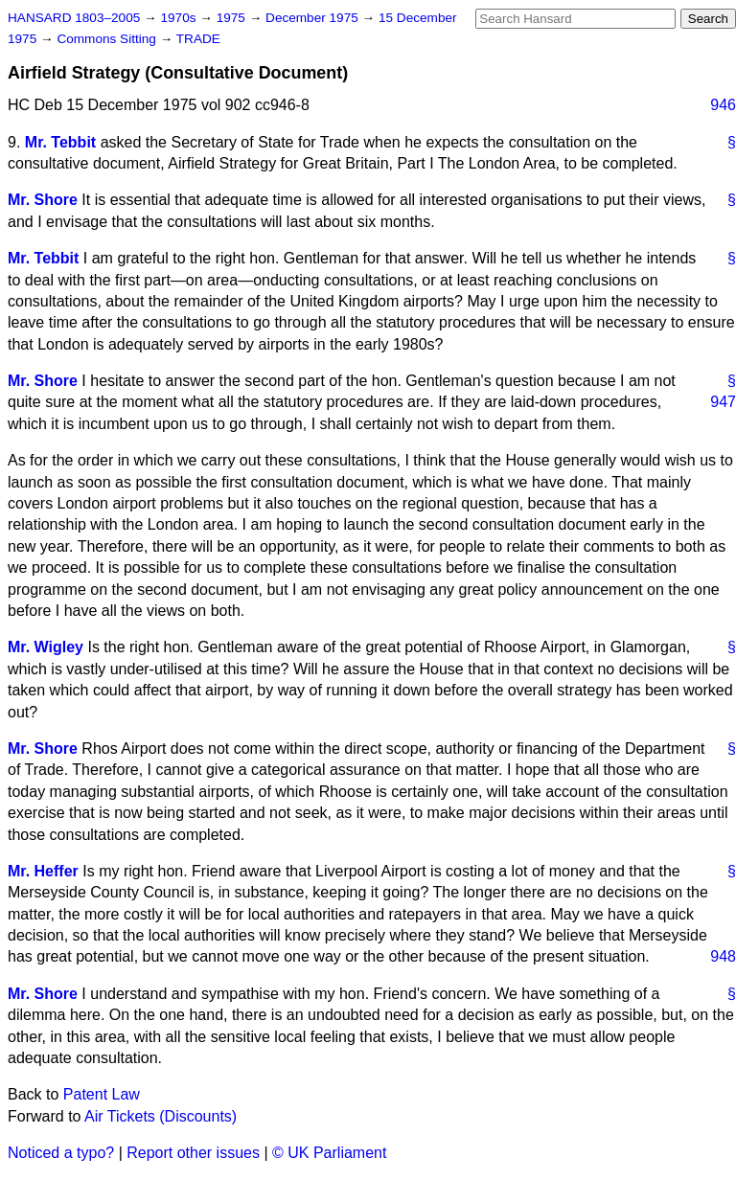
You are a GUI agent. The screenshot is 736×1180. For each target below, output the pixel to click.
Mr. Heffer (43, 871)
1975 (233, 18)
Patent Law (101, 1094)
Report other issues (193, 1153)
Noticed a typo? (61, 1153)
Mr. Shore (43, 200)
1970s (179, 18)
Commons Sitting (108, 39)
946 (723, 105)
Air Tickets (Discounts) (160, 1116)
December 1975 (313, 18)
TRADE (198, 39)
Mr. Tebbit (60, 142)
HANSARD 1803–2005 (74, 18)
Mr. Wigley (45, 647)
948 (723, 956)
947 (723, 402)
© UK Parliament (329, 1153)
